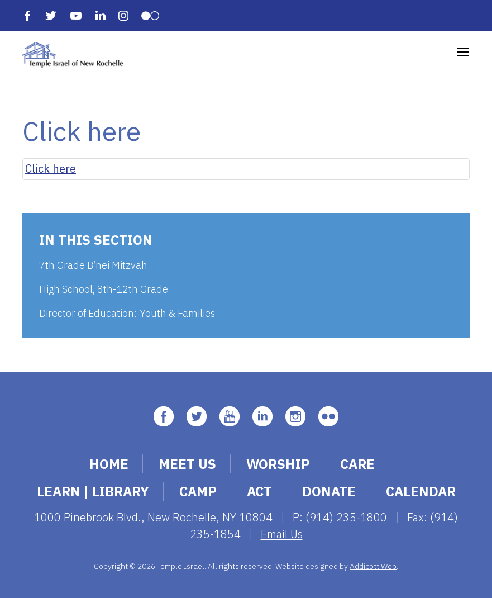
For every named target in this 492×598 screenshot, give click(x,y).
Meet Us (187, 464)
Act (259, 491)
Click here (50, 168)
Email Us (282, 534)
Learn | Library (93, 491)
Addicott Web (373, 566)
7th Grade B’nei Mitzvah (93, 265)
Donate (329, 491)
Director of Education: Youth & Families (127, 313)
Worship (278, 464)
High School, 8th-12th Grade (103, 289)
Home (108, 464)
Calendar (421, 491)
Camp (198, 491)
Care (357, 464)
